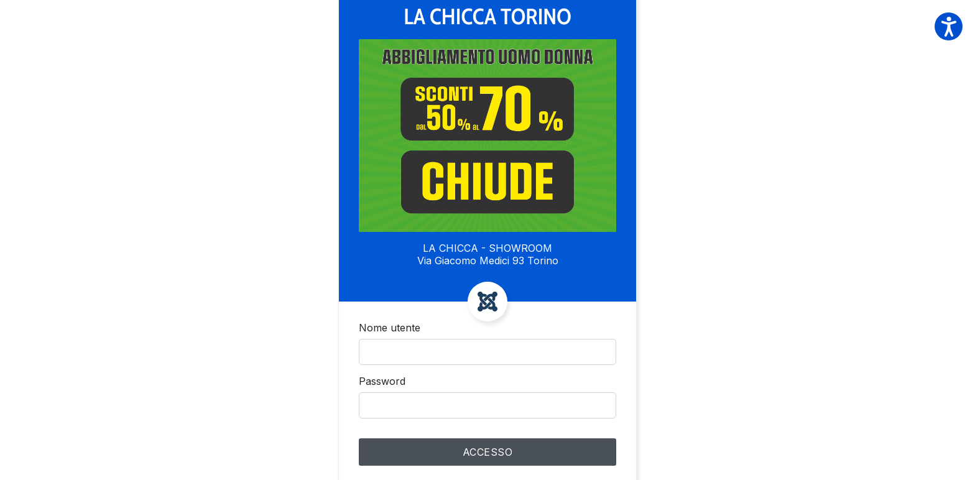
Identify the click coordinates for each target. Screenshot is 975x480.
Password (382, 381)
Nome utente (389, 327)
